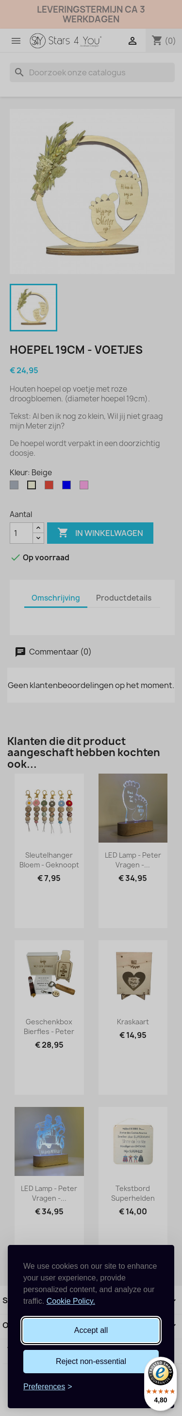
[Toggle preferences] (47, 1387)
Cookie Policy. (71, 1301)
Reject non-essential (91, 1361)
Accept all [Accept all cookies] (91, 1330)
